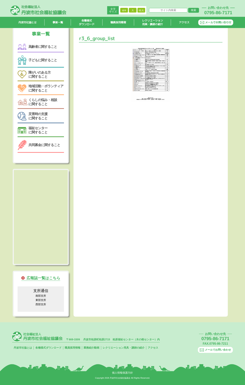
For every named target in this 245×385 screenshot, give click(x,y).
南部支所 (41, 295)
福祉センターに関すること (33, 130)
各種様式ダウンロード (87, 22)
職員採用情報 (118, 22)
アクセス (184, 22)
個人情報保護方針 (122, 372)
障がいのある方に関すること (34, 74)
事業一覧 (58, 22)
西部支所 (41, 304)
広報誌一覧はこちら (43, 278)
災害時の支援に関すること (33, 116)
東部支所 (41, 300)
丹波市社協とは (27, 22)
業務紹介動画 (91, 347)
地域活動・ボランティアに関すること (40, 88)
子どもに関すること (37, 60)
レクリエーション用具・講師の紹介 (152, 22)
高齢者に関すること (37, 47)
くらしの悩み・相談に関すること (37, 102)
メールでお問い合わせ (215, 22)
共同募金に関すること (39, 145)
